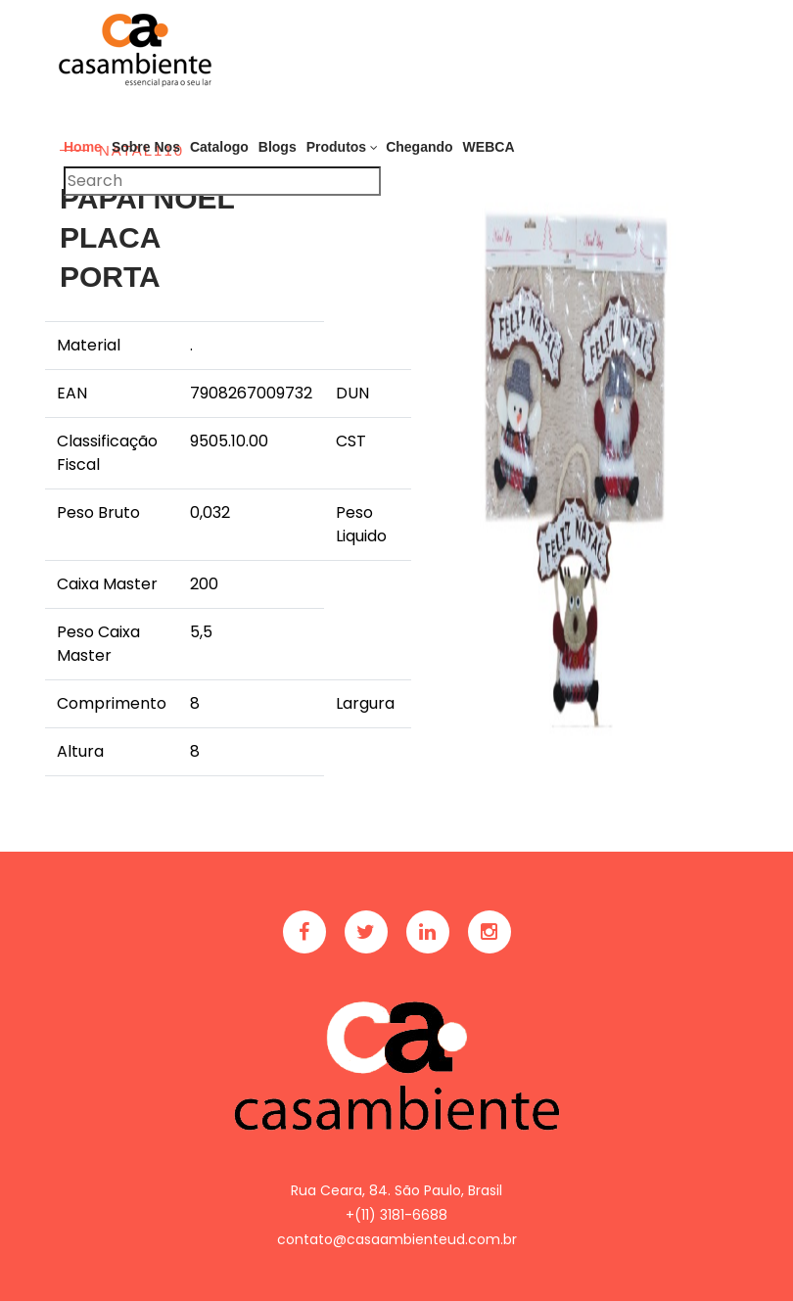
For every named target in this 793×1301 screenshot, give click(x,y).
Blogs (277, 147)
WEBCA (489, 147)
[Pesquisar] (222, 181)
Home (83, 147)
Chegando (419, 147)
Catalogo (219, 147)
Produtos (336, 147)
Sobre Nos (146, 147)
